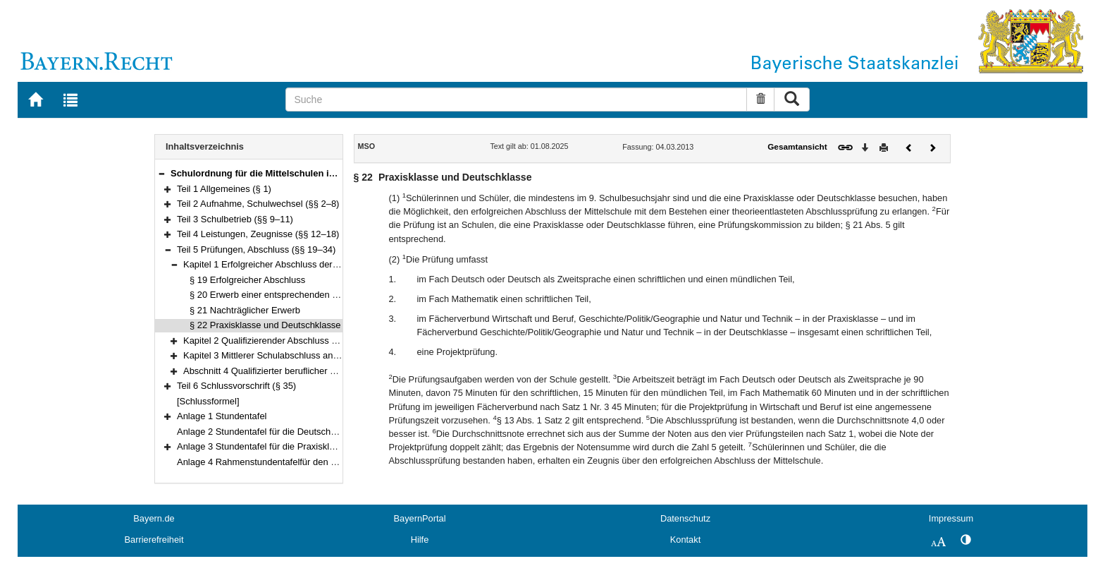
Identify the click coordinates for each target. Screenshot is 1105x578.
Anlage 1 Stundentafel (221, 416)
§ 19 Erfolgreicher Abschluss (247, 280)
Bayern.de (153, 518)
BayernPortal (420, 518)
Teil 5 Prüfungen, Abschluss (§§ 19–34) (256, 249)
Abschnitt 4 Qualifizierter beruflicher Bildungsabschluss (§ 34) (307, 371)
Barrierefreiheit (154, 539)
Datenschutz (685, 518)
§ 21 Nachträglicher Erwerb (245, 310)
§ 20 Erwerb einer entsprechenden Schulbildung (287, 294)
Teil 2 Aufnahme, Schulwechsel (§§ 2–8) (258, 203)
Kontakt (685, 539)
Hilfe (420, 539)
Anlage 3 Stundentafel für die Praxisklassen (265, 446)
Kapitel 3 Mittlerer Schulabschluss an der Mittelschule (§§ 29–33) (314, 355)
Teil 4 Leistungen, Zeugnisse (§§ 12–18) (258, 234)
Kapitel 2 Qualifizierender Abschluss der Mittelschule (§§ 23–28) (312, 340)
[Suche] (516, 100)
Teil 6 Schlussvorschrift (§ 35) (236, 385)
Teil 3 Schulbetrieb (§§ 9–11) (235, 219)
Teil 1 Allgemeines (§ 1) (224, 188)
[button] (161, 173)
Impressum (951, 518)
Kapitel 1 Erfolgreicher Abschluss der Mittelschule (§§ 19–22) (306, 264)
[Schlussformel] (208, 401)
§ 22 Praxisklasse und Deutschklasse (265, 325)
